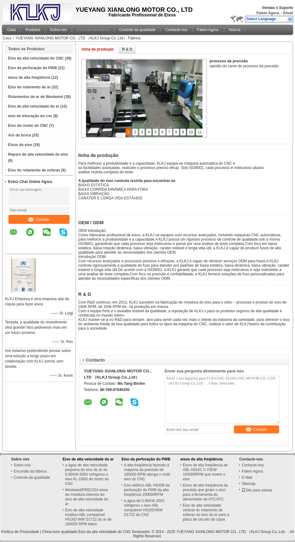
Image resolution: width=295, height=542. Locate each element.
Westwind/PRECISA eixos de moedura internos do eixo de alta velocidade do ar (86, 497)
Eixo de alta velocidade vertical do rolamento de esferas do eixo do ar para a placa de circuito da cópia (206, 512)
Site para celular (257, 490)
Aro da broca (19, 135)
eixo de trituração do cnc (30, 116)
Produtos (32, 30)
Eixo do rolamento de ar (29, 87)
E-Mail (247, 477)
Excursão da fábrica (93, 30)
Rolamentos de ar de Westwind (35, 97)
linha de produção (98, 49)
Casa (11, 30)
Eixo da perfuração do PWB (32, 68)
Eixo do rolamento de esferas (34, 170)
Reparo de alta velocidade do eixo (38, 154)
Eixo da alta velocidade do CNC (36, 58)
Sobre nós (58, 30)
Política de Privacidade (20, 532)
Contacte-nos (176, 30)
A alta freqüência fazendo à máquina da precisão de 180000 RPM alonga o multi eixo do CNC (147, 472)
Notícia (234, 30)
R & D (127, 49)
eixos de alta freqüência (29, 77)
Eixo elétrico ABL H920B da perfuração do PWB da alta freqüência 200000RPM (147, 490)
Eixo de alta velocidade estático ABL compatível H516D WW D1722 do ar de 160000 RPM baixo (88, 517)
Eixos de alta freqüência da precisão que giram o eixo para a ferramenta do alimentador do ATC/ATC (205, 492)
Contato (39, 219)
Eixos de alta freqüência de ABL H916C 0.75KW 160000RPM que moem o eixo (205, 472)
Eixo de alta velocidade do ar (33, 106)
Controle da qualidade (137, 30)
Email (288, 13)
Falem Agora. (268, 13)
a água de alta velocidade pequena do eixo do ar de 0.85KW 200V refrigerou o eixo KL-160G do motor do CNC (87, 474)
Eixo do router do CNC (28, 125)
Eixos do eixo (20, 145)
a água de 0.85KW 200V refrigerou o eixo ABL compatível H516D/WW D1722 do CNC (144, 508)
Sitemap (248, 484)
